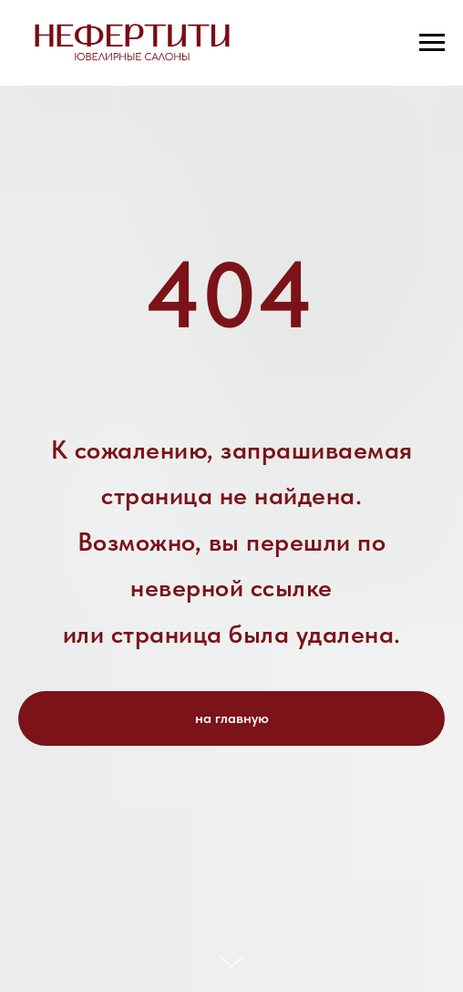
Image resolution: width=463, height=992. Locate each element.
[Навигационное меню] (432, 43)
